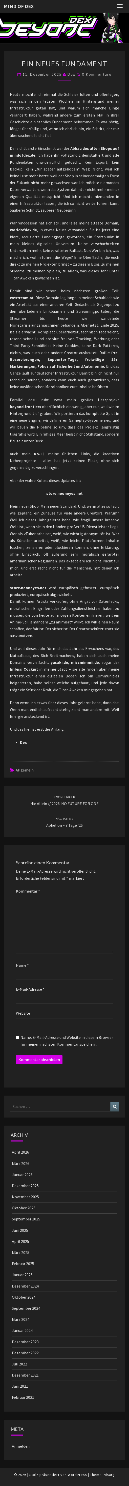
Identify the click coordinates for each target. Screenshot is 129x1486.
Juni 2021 (20, 1386)
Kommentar (28, 891)
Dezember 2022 (25, 1352)
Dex (71, 74)
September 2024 (26, 1308)
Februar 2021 (23, 1397)
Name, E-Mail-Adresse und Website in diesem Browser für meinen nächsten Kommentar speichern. (66, 1041)
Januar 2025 (22, 1274)
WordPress (77, 1474)
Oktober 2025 (23, 1207)
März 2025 (20, 1252)
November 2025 (25, 1196)
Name (22, 965)
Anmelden (21, 1446)
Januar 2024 (22, 1330)
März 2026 (20, 1163)
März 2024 (20, 1319)
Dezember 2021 (25, 1375)
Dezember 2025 (25, 1185)
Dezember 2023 (25, 1341)
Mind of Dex (19, 6)
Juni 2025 (20, 1230)
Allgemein (25, 770)
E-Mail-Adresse (30, 989)
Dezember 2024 (25, 1286)
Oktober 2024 (23, 1297)
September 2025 (26, 1218)
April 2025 (20, 1241)
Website (23, 1013)
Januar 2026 (22, 1174)
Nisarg (109, 1474)
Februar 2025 (23, 1263)
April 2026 (20, 1152)
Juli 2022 (19, 1363)
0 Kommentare (97, 74)
